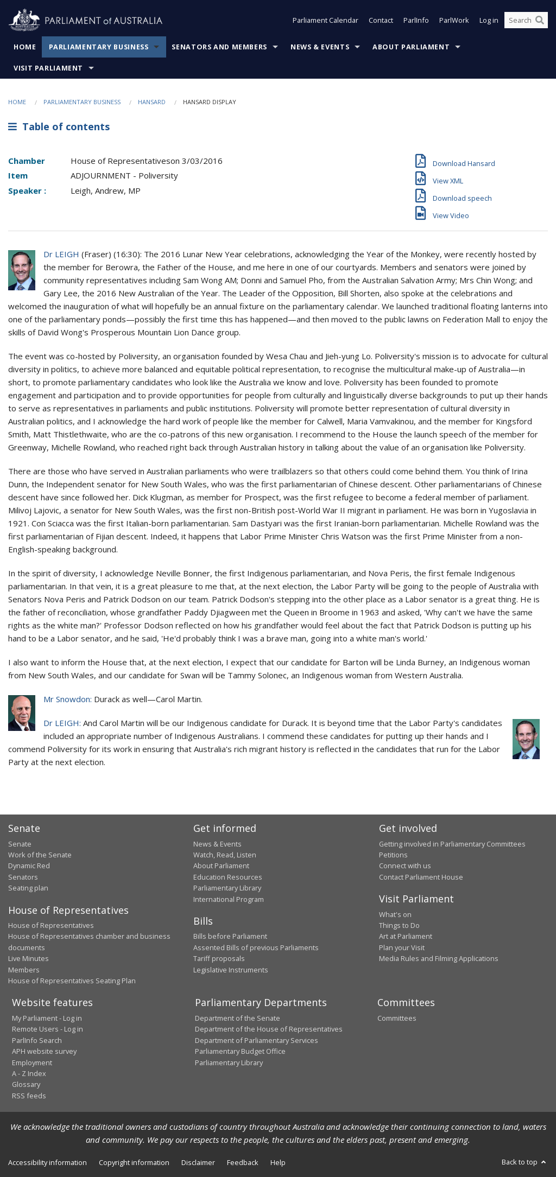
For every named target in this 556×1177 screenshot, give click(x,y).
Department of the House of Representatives (269, 1029)
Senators (23, 877)
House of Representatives (51, 925)
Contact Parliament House (421, 877)
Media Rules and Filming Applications (438, 958)
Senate (19, 844)
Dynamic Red (29, 865)
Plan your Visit (402, 947)
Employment (32, 1062)
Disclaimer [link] (198, 1162)
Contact (381, 21)
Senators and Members (219, 47)
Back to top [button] (525, 1162)
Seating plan (28, 888)
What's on (395, 914)
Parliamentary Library (227, 888)
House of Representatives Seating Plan (72, 980)
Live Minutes (28, 958)
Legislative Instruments (230, 970)
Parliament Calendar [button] (325, 21)
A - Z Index (29, 1073)
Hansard (152, 102)
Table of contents (59, 126)
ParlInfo (416, 21)
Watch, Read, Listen (224, 855)
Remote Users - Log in (47, 1029)
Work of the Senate (40, 855)
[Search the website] (526, 20)
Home (25, 47)
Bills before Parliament (230, 936)
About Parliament (411, 47)
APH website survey (44, 1051)
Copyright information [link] (134, 1162)
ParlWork (454, 21)
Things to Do (399, 925)
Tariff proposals (219, 958)
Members (24, 970)
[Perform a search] (540, 20)
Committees (396, 1018)
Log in (488, 21)
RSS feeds (29, 1095)
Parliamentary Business (99, 47)
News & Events (319, 47)
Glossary (26, 1084)
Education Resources (227, 877)
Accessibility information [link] (47, 1162)
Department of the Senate (237, 1018)
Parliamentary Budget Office (240, 1051)
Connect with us (405, 865)
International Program (228, 899)
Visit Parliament (48, 68)
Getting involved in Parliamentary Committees (452, 844)
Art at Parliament (405, 936)
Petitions (393, 855)
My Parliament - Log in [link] (47, 1018)
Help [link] (278, 1162)
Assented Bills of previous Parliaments (256, 947)
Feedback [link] (242, 1162)
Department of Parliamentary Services (256, 1040)
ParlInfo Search (37, 1040)
